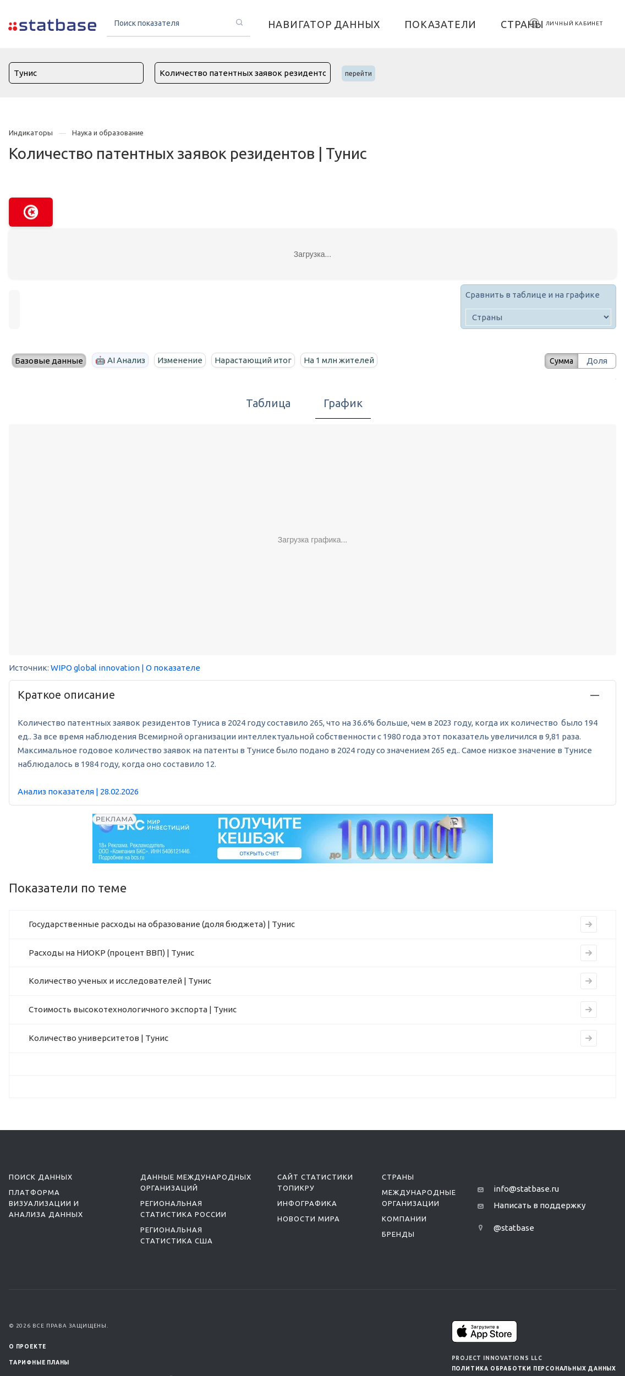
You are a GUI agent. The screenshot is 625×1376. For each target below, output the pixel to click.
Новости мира (308, 1218)
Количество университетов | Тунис (98, 1038)
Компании (404, 1218)
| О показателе (170, 667)
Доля (596, 360)
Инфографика (307, 1203)
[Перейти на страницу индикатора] (588, 924)
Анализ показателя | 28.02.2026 (78, 791)
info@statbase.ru (526, 1188)
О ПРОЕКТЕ (27, 1347)
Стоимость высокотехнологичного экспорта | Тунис (133, 1009)
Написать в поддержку (539, 1205)
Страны (398, 1177)
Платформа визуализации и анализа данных (46, 1203)
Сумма (557, 360)
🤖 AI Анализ (120, 360)
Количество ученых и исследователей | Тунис (120, 980)
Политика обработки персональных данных (534, 1369)
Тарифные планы (39, 1362)
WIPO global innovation (95, 667)
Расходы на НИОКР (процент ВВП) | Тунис (111, 952)
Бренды (398, 1234)
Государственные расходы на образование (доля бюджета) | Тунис (162, 924)
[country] (538, 317)
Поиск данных (41, 1177)
